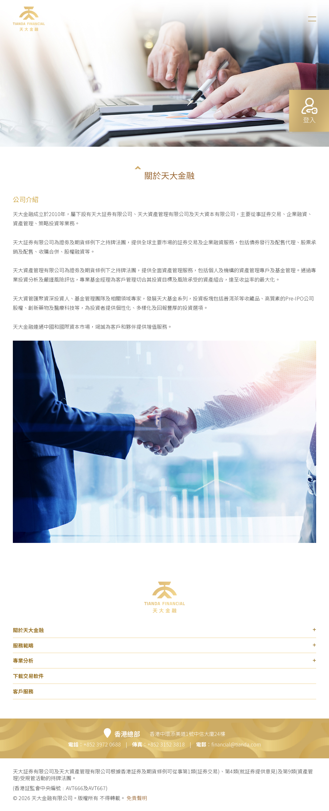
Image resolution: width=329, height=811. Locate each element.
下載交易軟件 (28, 676)
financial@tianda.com (236, 744)
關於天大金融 (164, 630)
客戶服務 (23, 691)
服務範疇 (164, 645)
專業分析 (164, 661)
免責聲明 (136, 798)
